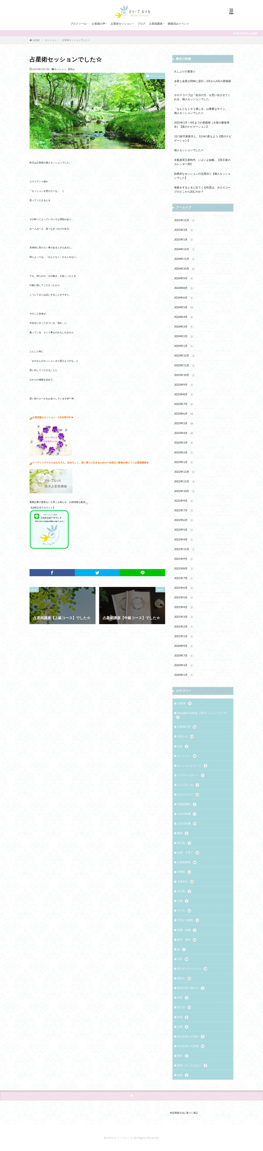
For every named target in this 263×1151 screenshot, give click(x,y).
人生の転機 (186, 814)
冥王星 (184, 843)
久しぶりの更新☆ (185, 71)
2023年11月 (184, 365)
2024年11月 (184, 259)
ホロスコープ (188, 794)
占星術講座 (155, 23)
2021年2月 (183, 627)
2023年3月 (183, 443)
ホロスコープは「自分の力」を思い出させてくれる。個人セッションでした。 (202, 97)
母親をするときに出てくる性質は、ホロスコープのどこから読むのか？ (202, 189)
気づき (184, 1007)
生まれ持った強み (190, 1036)
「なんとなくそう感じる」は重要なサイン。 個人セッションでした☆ (202, 110)
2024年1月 (183, 346)
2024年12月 (184, 249)
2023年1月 (183, 462)
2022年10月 (184, 491)
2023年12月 (184, 356)
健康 (182, 833)
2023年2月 (183, 452)
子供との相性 (188, 920)
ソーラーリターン (190, 775)
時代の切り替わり (190, 988)
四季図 (184, 872)
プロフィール (78, 23)
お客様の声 (98, 23)
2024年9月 (183, 278)
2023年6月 (183, 414)
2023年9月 (183, 385)
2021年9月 (183, 559)
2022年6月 (183, 520)
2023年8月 (183, 394)
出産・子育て (188, 853)
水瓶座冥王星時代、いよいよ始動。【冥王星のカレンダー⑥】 (202, 162)
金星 (182, 1075)
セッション (51, 40)
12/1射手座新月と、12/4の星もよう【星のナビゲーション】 (203, 138)
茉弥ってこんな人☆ (192, 1065)
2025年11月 (184, 220)
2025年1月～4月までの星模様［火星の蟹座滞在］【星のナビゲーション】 (201, 124)
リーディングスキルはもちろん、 (49, 462)
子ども (184, 911)
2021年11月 (184, 549)
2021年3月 (183, 617)
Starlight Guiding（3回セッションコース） (202, 715)
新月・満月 (186, 940)
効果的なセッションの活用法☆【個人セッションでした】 (202, 175)
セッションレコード (192, 766)
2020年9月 (183, 646)
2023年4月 (183, 433)
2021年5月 (183, 597)
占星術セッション (121, 23)
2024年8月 (183, 288)
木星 (182, 998)
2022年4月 (183, 540)
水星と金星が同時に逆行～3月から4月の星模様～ (202, 83)
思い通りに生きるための (94, 462)
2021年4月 (183, 607)
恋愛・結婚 (186, 930)
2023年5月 (183, 423)
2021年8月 (183, 568)
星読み (71, 69)
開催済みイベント (178, 23)
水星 (182, 1017)
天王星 (184, 891)
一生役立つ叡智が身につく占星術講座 (126, 462)
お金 (182, 746)
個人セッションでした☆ (189, 150)
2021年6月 (183, 588)
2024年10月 (184, 269)
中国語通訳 (186, 804)
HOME (36, 40)
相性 (182, 1056)
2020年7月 (183, 656)
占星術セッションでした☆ (76, 40)
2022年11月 (184, 481)
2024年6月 (183, 298)
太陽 (182, 901)
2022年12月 (184, 472)
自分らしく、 (74, 462)
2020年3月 (183, 665)
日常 (182, 959)
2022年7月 (183, 510)
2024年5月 (183, 307)
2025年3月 (183, 230)
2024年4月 (183, 317)
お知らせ (185, 736)
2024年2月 (183, 336)
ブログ (141, 23)
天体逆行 (185, 882)
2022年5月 (183, 530)
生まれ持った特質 (190, 1046)
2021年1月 (183, 636)
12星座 (184, 703)
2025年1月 (183, 240)
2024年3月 (183, 327)
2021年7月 (183, 578)
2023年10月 (184, 375)
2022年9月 (183, 501)
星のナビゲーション (192, 969)
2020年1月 (183, 675)
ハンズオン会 (188, 785)
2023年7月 (183, 404)
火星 (182, 1027)
